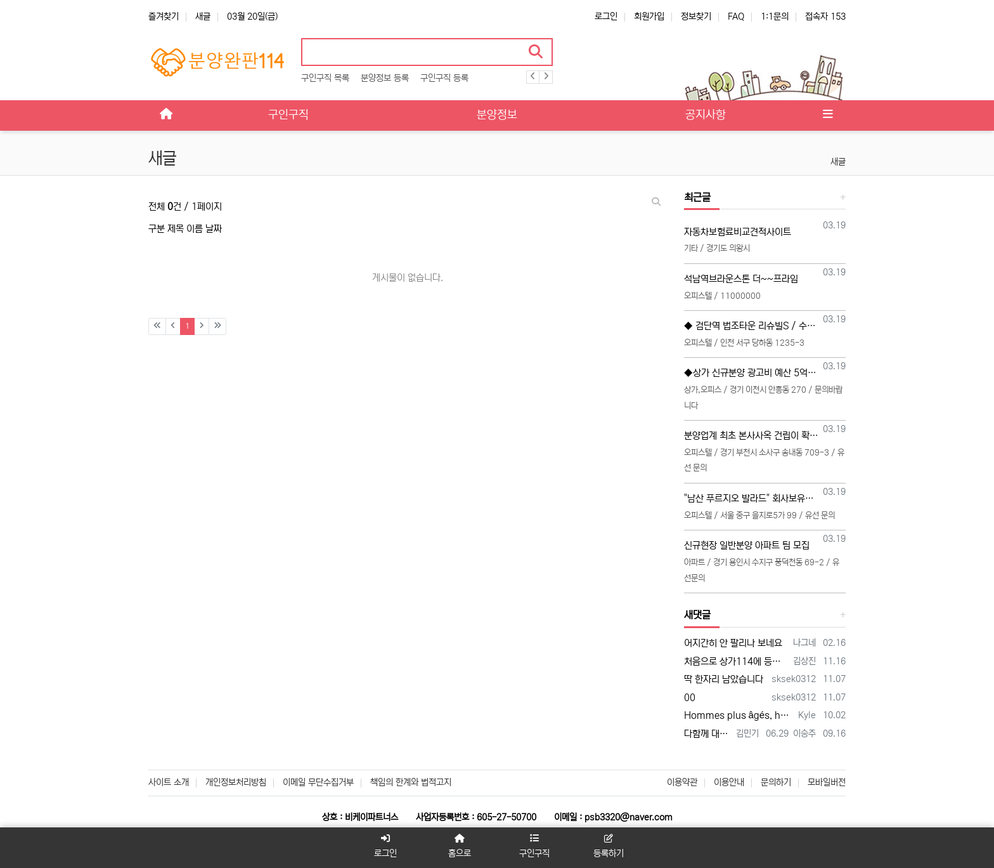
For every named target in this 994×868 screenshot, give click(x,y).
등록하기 (609, 846)
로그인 (606, 16)
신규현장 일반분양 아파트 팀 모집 (747, 545)
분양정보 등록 (385, 78)
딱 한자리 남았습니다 (723, 679)
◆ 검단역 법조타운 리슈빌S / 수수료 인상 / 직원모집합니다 (751, 325)
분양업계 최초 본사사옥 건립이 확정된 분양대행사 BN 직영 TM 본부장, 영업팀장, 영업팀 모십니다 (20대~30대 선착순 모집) (751, 435)
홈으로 (459, 846)
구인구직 (534, 846)
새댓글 (697, 615)
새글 (202, 16)
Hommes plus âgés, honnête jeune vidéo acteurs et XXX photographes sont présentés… (739, 715)
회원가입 (649, 16)
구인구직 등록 (444, 78)
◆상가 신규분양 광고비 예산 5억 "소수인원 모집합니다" (751, 372)
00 (689, 697)
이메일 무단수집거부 (318, 782)
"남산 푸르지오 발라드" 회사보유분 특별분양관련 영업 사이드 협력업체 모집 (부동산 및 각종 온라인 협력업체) (751, 498)
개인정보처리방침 (235, 782)
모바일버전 (827, 782)
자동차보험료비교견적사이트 (737, 232)
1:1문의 (775, 16)
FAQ (736, 16)
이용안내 (729, 782)
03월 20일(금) (252, 16)
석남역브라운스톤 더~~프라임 (741, 278)
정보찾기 (696, 16)
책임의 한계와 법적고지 (410, 782)
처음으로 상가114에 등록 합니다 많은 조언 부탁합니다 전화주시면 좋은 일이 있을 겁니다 (736, 661)
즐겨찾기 (163, 16)
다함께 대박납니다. (708, 733)
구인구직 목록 (325, 78)
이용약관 (682, 782)
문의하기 (776, 782)
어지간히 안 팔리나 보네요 (733, 643)
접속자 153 (825, 16)
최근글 (697, 197)
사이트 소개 (168, 782)
